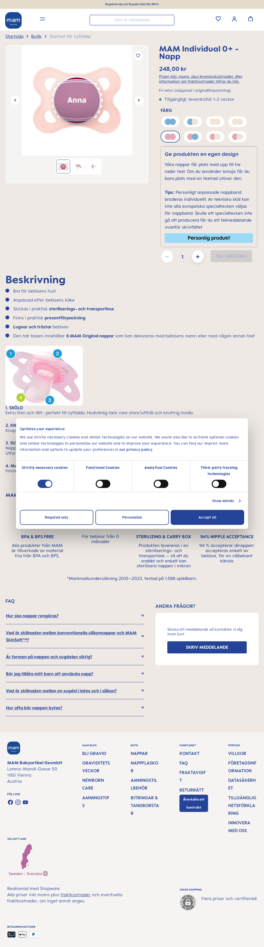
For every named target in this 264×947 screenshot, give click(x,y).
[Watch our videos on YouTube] (25, 802)
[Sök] (169, 20)
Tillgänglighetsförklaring (242, 805)
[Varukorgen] (250, 18)
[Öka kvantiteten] (198, 256)
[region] (77, 114)
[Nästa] (139, 100)
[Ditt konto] (234, 18)
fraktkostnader (76, 894)
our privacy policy (135, 449)
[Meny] (42, 19)
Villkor (237, 753)
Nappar (139, 753)
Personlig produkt (209, 238)
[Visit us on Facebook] (10, 802)
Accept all (207, 517)
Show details (223, 501)
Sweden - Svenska (28, 873)
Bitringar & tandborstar (145, 805)
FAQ (183, 763)
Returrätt (191, 790)
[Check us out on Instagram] (18, 802)
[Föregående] (15, 100)
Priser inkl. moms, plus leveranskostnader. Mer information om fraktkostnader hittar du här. (201, 79)
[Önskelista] (218, 18)
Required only (56, 517)
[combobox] (132, 20)
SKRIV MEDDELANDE (207, 647)
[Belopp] (182, 256)
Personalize (132, 517)
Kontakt (189, 753)
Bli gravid (94, 753)
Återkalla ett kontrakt (194, 803)
